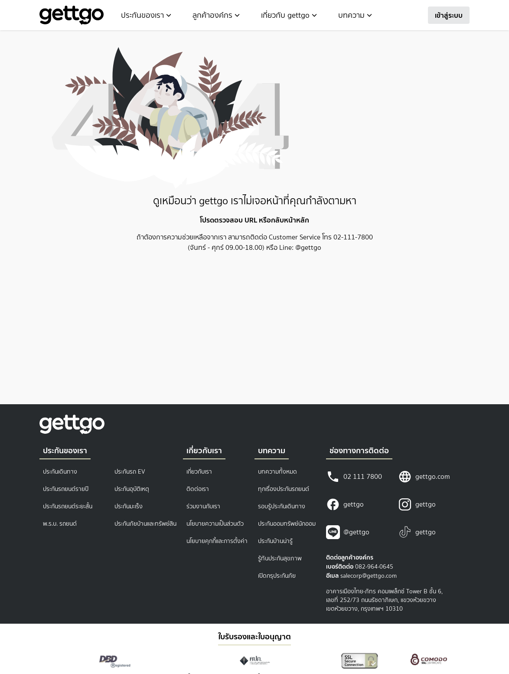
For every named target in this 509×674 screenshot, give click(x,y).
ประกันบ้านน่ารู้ (275, 541)
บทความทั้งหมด (277, 471)
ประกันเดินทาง (60, 471)
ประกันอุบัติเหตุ (131, 489)
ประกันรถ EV (129, 471)
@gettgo (347, 532)
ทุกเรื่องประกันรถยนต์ (283, 489)
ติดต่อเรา (197, 489)
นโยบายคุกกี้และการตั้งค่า (217, 541)
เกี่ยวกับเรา (199, 471)
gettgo (345, 504)
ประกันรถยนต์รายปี (65, 489)
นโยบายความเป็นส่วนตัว (215, 523)
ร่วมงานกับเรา (203, 506)
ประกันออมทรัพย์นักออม (287, 523)
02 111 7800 (354, 477)
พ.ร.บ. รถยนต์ (60, 523)
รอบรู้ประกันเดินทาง (281, 506)
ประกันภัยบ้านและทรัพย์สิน (145, 523)
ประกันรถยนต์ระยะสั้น (67, 506)
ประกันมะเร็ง (128, 506)
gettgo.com (424, 477)
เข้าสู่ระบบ (449, 15)
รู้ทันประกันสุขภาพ (280, 558)
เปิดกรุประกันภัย (277, 575)
